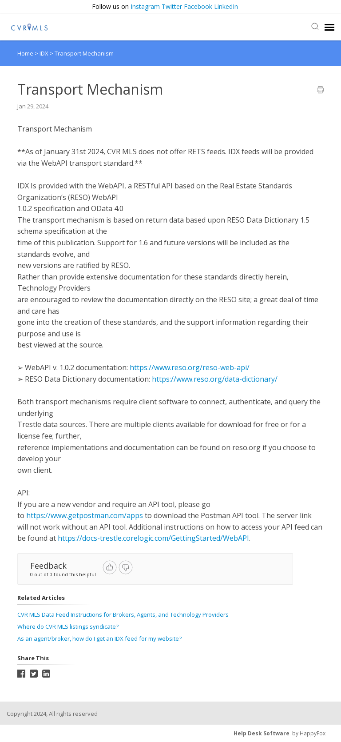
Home (25, 53)
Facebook (198, 6)
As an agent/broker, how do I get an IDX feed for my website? (99, 638)
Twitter (172, 6)
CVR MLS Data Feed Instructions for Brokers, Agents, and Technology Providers (123, 614)
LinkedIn (226, 6)
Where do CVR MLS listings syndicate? (68, 626)
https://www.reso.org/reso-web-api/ (190, 367)
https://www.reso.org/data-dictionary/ (215, 379)
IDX (45, 53)
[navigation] (329, 27)
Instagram (145, 6)
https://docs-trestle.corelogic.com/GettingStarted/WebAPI (153, 538)
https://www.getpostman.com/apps (84, 515)
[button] (333, 7)
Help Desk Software (261, 733)
